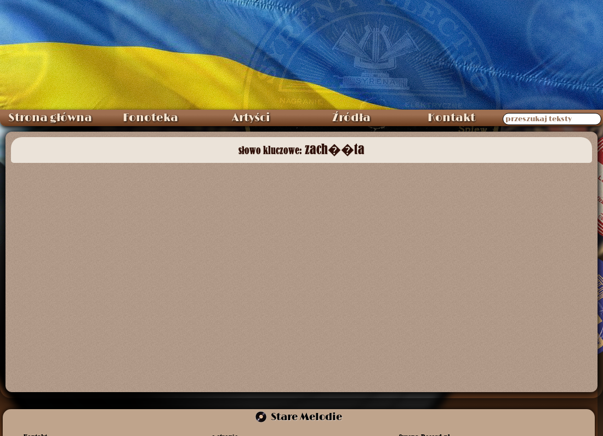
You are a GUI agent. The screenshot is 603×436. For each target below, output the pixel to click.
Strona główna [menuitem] (50, 117)
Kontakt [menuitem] (451, 117)
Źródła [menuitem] (351, 117)
